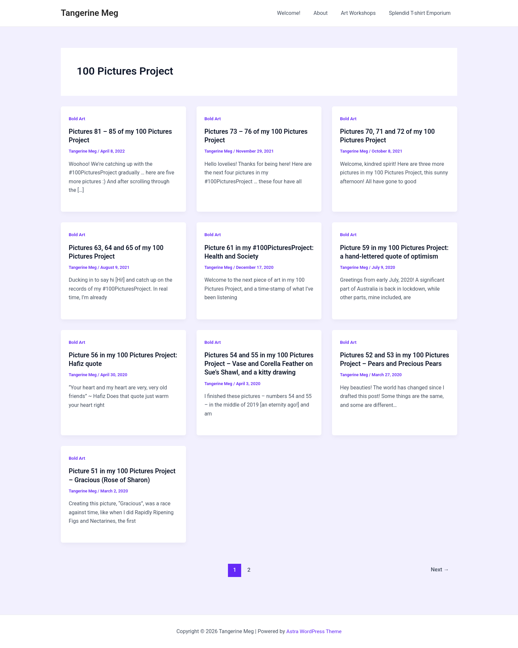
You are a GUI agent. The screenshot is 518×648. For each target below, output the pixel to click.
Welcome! (298, 13)
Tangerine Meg (89, 13)
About (327, 13)
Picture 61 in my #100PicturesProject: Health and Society (252, 256)
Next (439, 586)
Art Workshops (362, 13)
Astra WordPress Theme (313, 631)
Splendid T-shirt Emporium (421, 13)
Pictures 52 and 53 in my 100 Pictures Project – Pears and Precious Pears (383, 371)
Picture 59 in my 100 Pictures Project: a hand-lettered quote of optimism (388, 256)
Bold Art (77, 118)
